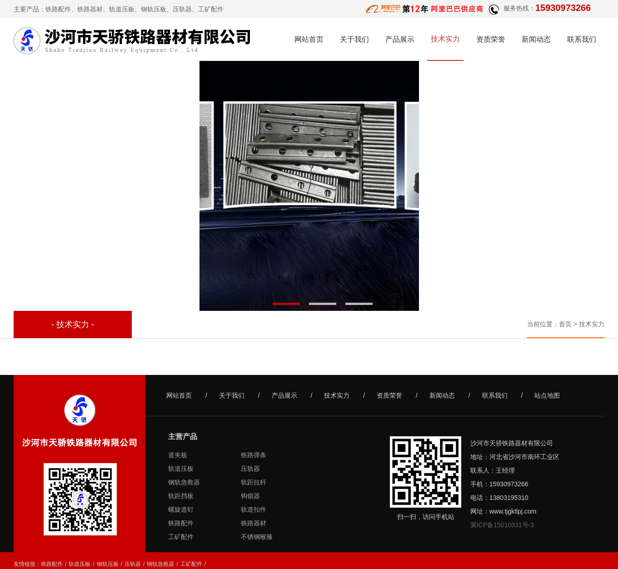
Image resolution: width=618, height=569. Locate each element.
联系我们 (581, 39)
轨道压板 (181, 468)
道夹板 (177, 455)
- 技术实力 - (72, 324)
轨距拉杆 (253, 482)
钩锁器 (250, 495)
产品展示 (399, 39)
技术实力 (445, 39)
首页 (565, 324)
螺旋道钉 (181, 509)
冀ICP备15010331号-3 (502, 525)
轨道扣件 (253, 509)
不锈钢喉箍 (257, 536)
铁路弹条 (253, 455)
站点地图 (547, 395)
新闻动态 (536, 39)
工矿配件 (181, 536)
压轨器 (250, 468)
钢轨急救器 (184, 482)
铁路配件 (58, 9)
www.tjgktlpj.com (512, 511)
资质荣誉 (490, 39)
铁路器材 (90, 9)
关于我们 (354, 39)
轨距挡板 (181, 495)
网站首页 (309, 39)
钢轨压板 (108, 564)
